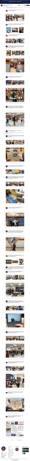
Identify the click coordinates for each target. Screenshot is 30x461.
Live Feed (15, 7)
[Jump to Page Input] (22, 440)
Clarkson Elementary (10, 450)
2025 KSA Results (11, 1)
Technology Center (10, 457)
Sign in (28, 5)
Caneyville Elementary (10, 449)
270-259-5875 (2, 457)
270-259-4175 (2, 456)
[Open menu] (20, 5)
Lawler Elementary (10, 451)
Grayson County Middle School (9, 7)
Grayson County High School (10, 456)
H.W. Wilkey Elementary (11, 452)
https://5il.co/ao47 (18, 416)
